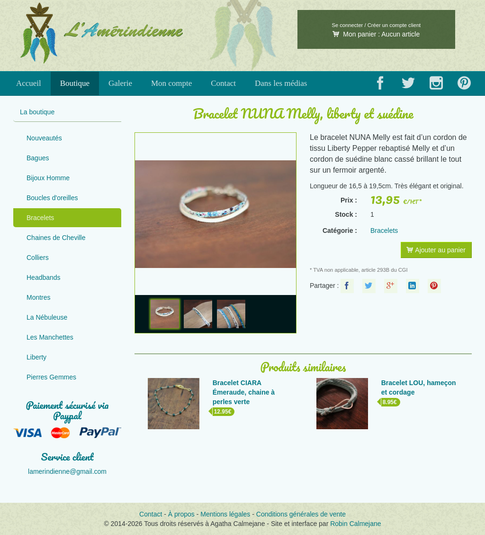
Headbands (44, 277)
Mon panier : (376, 34)
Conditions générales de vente (301, 514)
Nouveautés (44, 138)
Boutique (75, 83)
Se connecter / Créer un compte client (376, 25)
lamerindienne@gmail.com (67, 471)
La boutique (37, 112)
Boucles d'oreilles (52, 198)
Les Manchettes (50, 337)
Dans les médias (281, 83)
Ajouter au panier (436, 250)
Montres (39, 297)
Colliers (38, 257)
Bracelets (40, 217)
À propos (181, 514)
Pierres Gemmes (51, 377)
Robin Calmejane (355, 523)
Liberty (36, 357)
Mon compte (171, 83)
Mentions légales (225, 514)
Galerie (120, 83)
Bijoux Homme (48, 178)
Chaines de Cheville (56, 237)
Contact (223, 83)
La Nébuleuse (47, 317)
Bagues (38, 158)
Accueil (28, 83)
